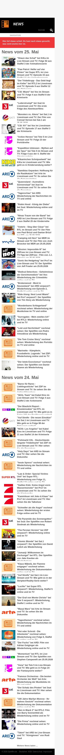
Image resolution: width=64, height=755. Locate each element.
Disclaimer (23, 752)
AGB (30, 752)
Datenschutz (37, 752)
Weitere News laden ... (27, 746)
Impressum (47, 752)
